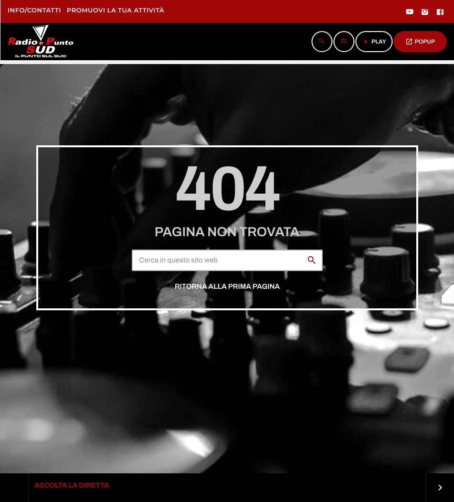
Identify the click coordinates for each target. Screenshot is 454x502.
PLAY (374, 41)
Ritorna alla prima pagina (227, 287)
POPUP (420, 41)
